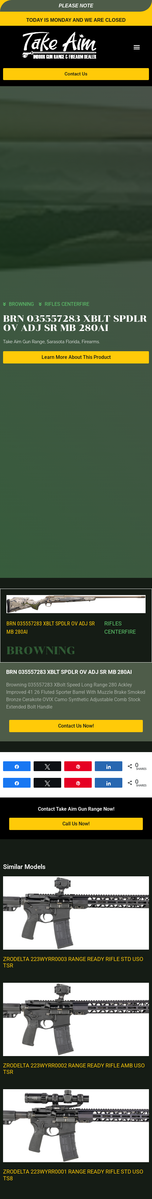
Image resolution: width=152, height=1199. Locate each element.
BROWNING (21, 304)
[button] (137, 47)
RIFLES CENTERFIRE (67, 304)
